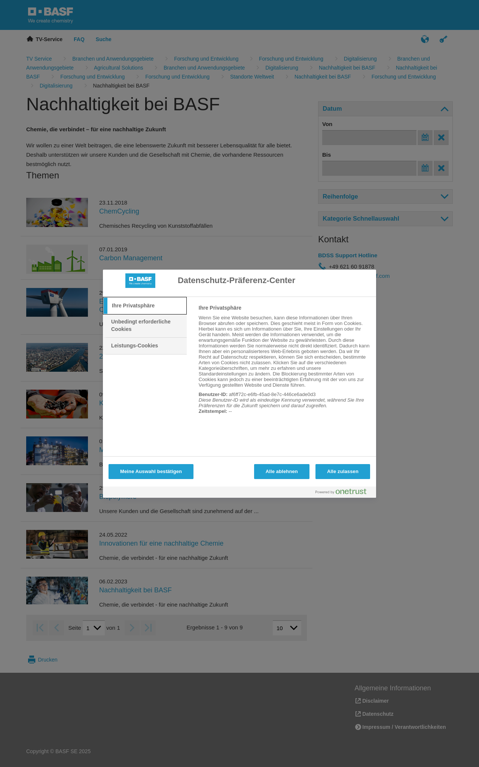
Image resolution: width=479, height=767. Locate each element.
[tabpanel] (284, 363)
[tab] (145, 306)
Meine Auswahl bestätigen (151, 471)
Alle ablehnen (282, 471)
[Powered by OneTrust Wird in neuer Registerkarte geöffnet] (343, 493)
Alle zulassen (343, 471)
